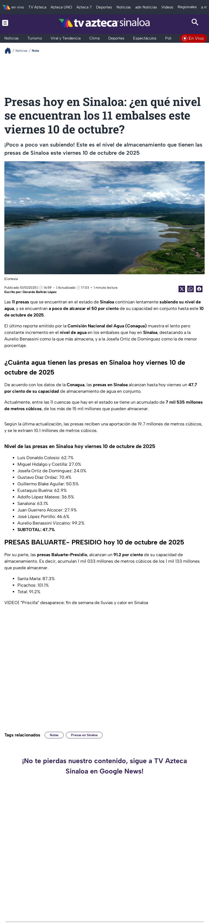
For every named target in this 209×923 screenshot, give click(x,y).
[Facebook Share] (199, 289)
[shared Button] (190, 289)
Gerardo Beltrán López (40, 292)
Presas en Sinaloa (84, 735)
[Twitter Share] (182, 289)
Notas (54, 735)
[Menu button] (14, 23)
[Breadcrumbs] (10, 50)
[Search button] (195, 23)
